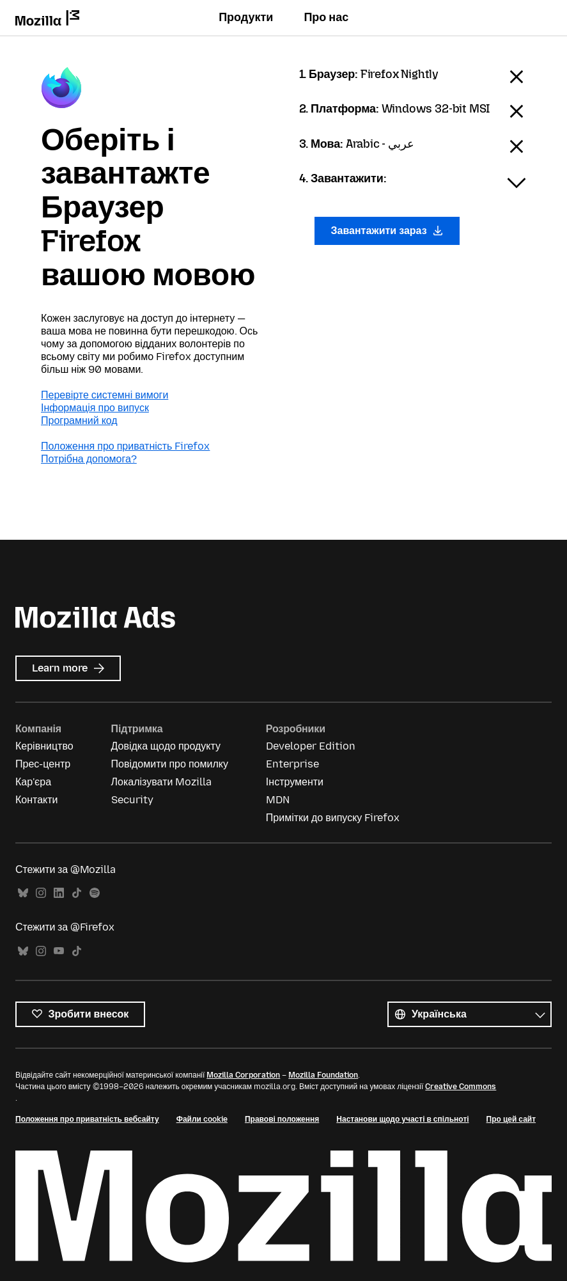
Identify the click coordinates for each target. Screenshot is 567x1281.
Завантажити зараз (387, 230)
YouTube (58, 951)
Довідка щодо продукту (166, 746)
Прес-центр (42, 764)
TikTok (76, 893)
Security (132, 800)
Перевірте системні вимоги (104, 395)
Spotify (94, 893)
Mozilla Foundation (323, 1075)
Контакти (36, 800)
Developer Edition (310, 746)
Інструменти (294, 782)
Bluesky (23, 893)
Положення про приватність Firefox (125, 446)
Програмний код (79, 420)
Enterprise (292, 764)
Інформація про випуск (95, 408)
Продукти (246, 17)
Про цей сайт (511, 1119)
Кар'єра (33, 782)
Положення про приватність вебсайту (87, 1119)
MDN (278, 800)
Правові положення (282, 1119)
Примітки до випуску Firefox (333, 818)
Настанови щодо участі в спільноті (402, 1119)
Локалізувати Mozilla (161, 782)
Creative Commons (460, 1086)
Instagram (41, 893)
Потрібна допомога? (89, 459)
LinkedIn (58, 893)
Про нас (326, 17)
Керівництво (44, 746)
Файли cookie (202, 1119)
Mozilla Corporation (243, 1075)
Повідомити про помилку (169, 764)
